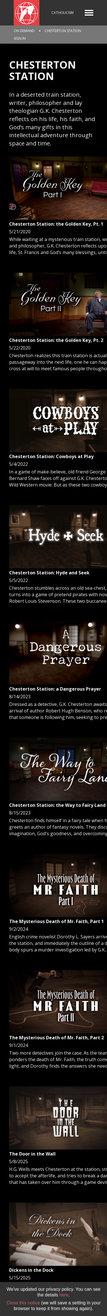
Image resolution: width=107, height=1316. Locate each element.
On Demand (24, 30)
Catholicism (62, 12)
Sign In (20, 38)
